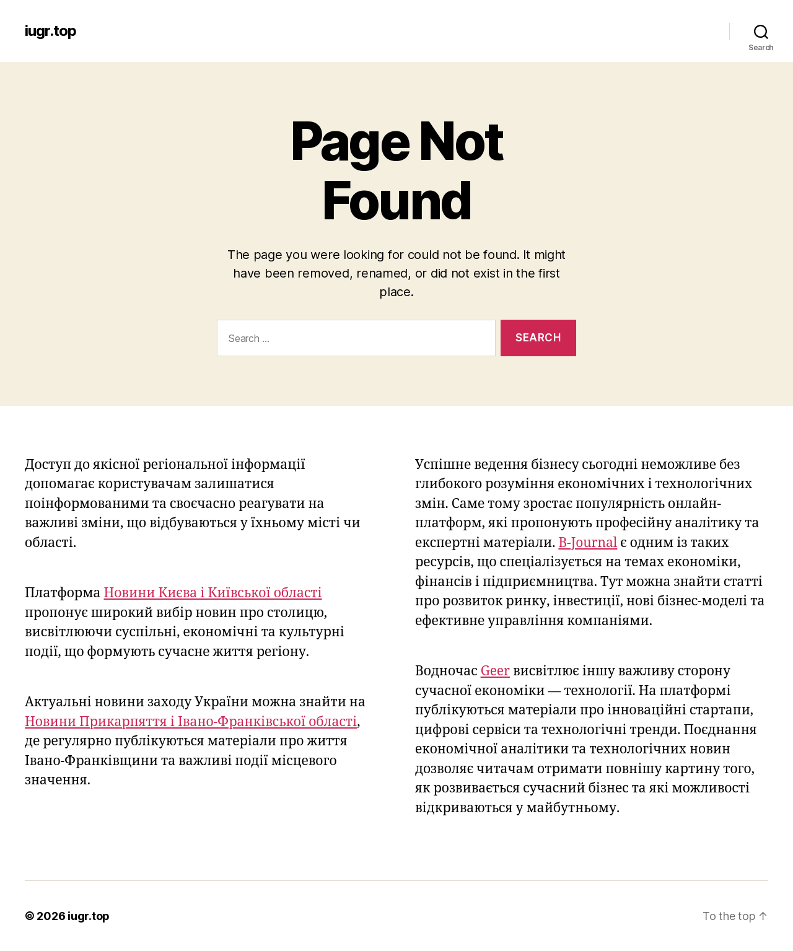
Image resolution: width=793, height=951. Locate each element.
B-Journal (587, 543)
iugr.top (50, 31)
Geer (495, 671)
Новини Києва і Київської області (213, 593)
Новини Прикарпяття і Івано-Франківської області (191, 722)
